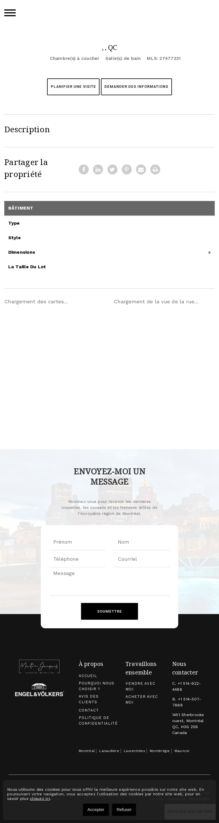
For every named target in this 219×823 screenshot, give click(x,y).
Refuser (124, 809)
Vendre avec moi (140, 687)
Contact (89, 710)
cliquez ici (40, 798)
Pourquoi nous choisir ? (96, 686)
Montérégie (160, 751)
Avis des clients (88, 699)
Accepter (96, 809)
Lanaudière (109, 751)
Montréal (87, 751)
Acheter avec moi (141, 699)
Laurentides (134, 751)
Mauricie (182, 751)
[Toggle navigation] (10, 13)
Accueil (88, 676)
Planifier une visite (73, 87)
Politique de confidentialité (98, 721)
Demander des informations (136, 87)
